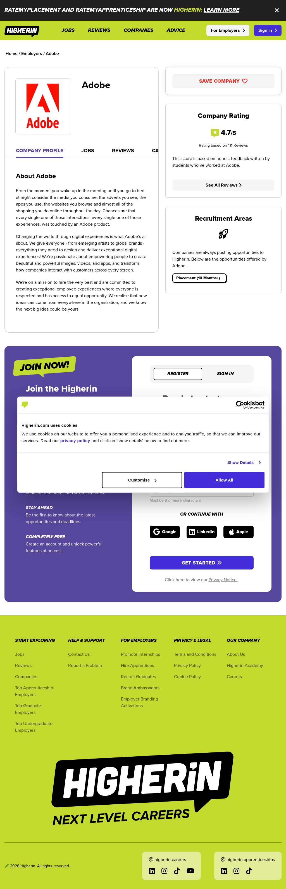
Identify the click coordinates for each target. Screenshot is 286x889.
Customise (142, 480)
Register (178, 374)
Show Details (240, 462)
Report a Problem (85, 665)
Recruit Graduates (138, 676)
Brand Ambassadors (140, 688)
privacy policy (75, 440)
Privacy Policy (187, 665)
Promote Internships (140, 654)
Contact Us (79, 654)
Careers (234, 676)
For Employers (228, 30)
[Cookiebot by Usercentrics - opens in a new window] (240, 405)
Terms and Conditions (195, 654)
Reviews (123, 150)
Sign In (267, 30)
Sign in (225, 374)
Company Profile (39, 150)
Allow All (224, 480)
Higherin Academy (245, 665)
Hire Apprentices (137, 665)
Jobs (87, 150)
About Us (236, 654)
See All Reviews (224, 185)
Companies (26, 676)
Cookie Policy (187, 676)
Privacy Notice (223, 579)
